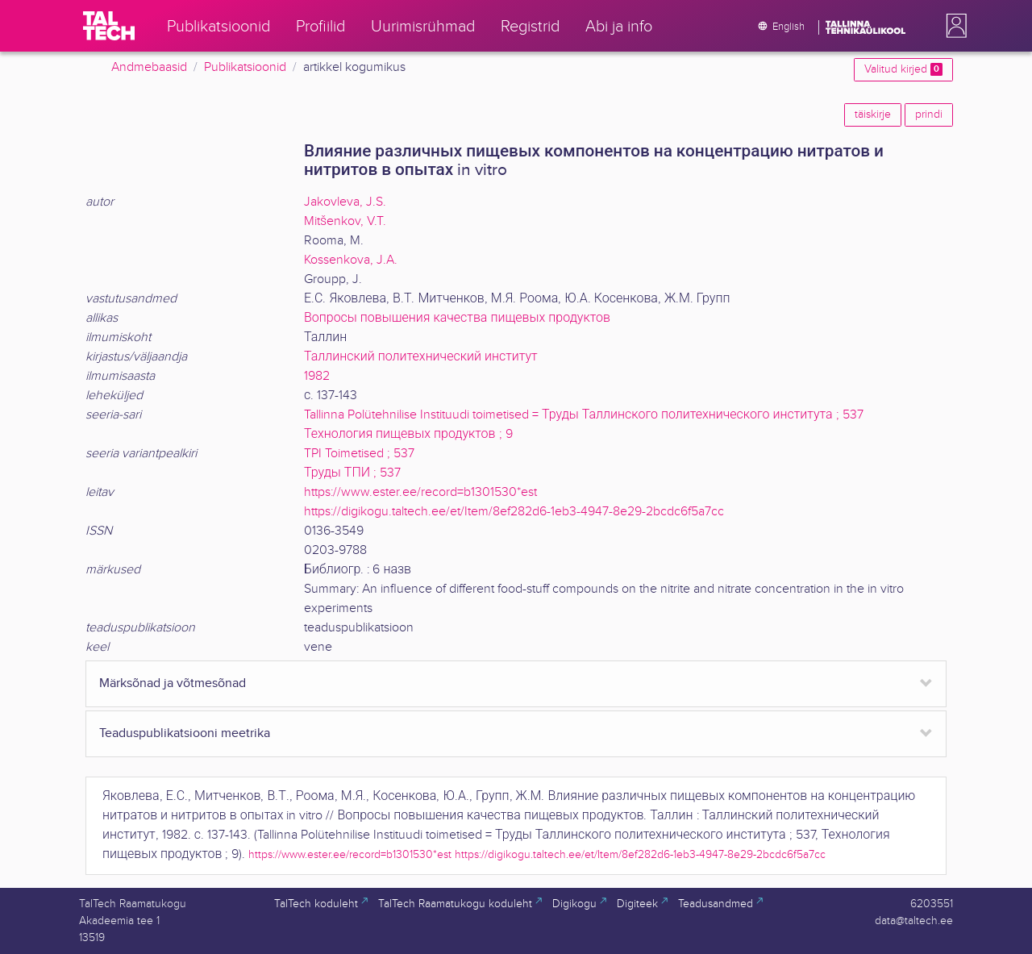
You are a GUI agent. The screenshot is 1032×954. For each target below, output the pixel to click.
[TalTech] (109, 25)
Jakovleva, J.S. (345, 202)
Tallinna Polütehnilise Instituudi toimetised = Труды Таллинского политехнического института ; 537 (583, 415)
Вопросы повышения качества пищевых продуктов (457, 318)
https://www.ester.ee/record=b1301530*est (420, 492)
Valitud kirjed (903, 69)
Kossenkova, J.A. (350, 260)
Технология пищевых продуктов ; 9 (408, 434)
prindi (929, 114)
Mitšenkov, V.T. (345, 221)
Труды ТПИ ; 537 (352, 473)
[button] (953, 26)
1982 (317, 376)
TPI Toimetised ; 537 (359, 453)
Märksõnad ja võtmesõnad (172, 683)
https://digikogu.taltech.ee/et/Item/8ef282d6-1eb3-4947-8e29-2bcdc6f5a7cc (514, 511)
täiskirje (873, 114)
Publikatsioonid (245, 67)
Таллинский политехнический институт (421, 357)
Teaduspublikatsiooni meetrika (184, 733)
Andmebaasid (149, 67)
